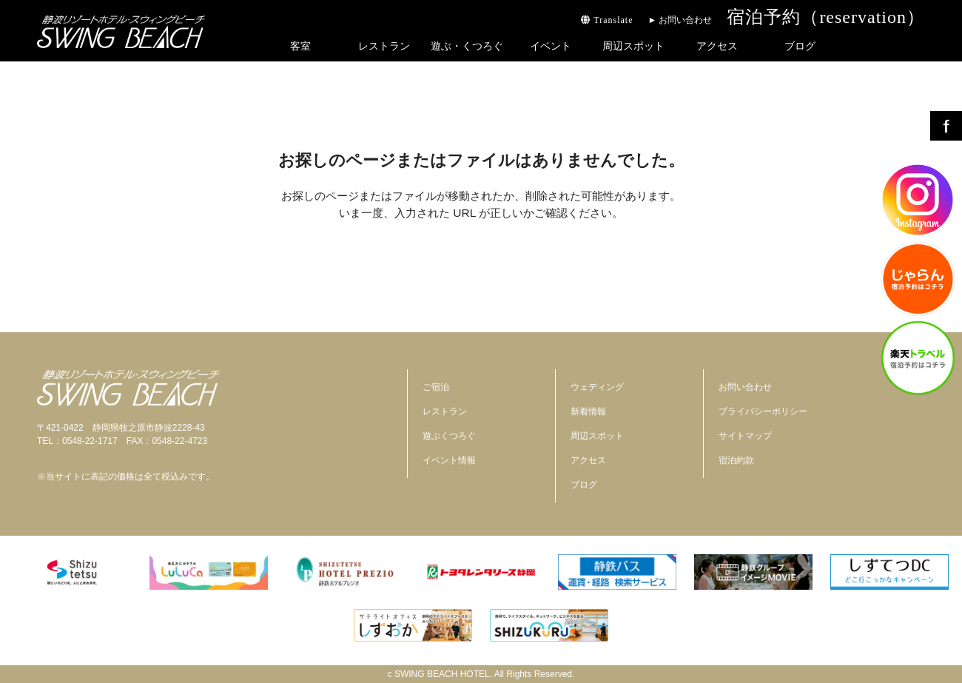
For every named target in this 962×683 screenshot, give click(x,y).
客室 (300, 46)
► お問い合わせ (680, 20)
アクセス (717, 46)
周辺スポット (633, 46)
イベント (550, 46)
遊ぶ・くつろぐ (467, 46)
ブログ (799, 46)
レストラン (384, 46)
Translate (607, 20)
